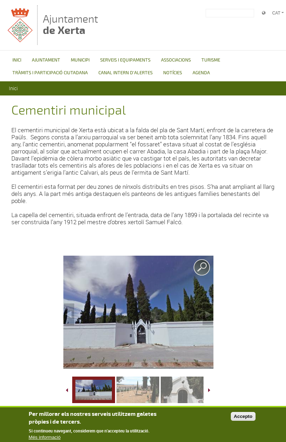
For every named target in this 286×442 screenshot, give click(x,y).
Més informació (45, 438)
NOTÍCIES (172, 73)
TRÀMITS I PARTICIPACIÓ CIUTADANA (50, 73)
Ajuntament (70, 24)
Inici (13, 88)
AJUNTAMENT (46, 60)
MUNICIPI (80, 60)
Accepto (243, 417)
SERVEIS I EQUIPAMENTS (125, 60)
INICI (16, 60)
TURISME (210, 60)
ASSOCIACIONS (176, 60)
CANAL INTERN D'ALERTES (125, 73)
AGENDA (201, 73)
